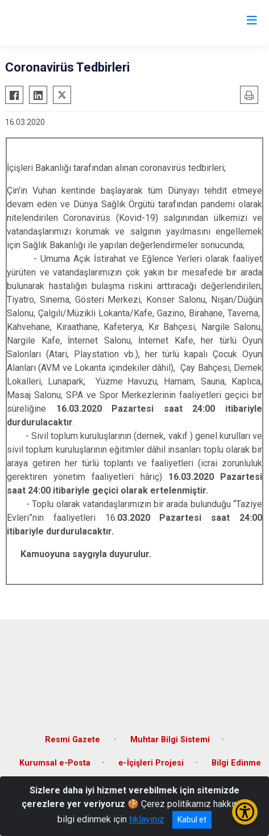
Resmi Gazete (73, 740)
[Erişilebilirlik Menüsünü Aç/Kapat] (245, 812)
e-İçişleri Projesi (151, 763)
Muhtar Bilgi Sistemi (170, 740)
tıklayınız (146, 819)
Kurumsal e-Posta (54, 763)
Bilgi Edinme (236, 763)
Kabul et (191, 819)
